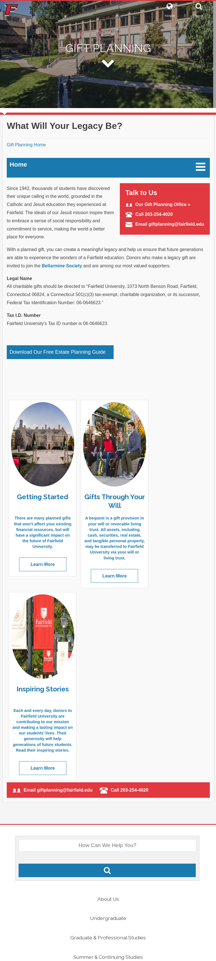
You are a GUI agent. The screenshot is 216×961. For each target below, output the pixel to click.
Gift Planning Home (26, 144)
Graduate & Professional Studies (108, 750)
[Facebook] (89, 935)
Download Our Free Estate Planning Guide (57, 352)
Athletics (108, 847)
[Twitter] (105, 935)
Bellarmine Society (62, 265)
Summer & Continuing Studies (108, 770)
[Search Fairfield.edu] (107, 683)
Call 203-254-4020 (149, 214)
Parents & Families (108, 789)
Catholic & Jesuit (108, 828)
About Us (108, 711)
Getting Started (39, 496)
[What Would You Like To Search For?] (107, 658)
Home (18, 164)
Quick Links (108, 867)
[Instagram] (123, 935)
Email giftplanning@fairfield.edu (164, 224)
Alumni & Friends (108, 808)
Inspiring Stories (171, 496)
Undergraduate (108, 731)
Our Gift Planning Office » (157, 204)
